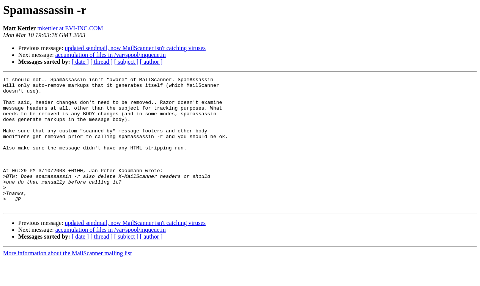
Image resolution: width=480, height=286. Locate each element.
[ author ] (151, 61)
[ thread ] (101, 61)
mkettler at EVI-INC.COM (70, 28)
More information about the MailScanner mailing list (67, 279)
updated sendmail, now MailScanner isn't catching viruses (135, 48)
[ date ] (80, 61)
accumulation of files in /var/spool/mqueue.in (110, 55)
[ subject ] (126, 61)
